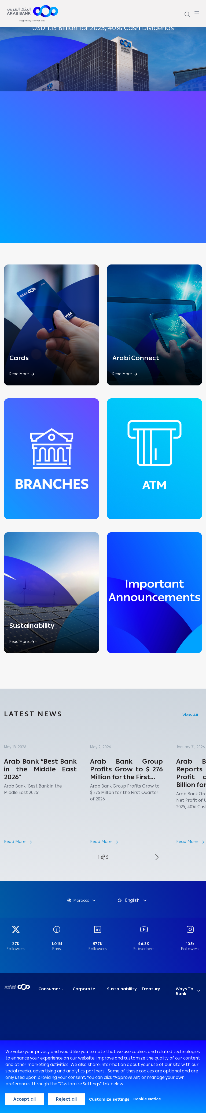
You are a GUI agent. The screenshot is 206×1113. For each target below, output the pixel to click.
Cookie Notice (147, 1099)
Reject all (66, 1099)
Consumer (49, 988)
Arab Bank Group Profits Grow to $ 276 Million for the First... (126, 769)
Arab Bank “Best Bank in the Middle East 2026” (40, 769)
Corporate (84, 988)
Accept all (24, 1099)
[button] (156, 857)
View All (190, 715)
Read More (14, 841)
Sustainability (122, 988)
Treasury (150, 988)
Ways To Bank (184, 991)
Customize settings (109, 1099)
